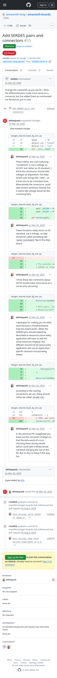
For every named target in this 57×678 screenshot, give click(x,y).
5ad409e (51, 514)
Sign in (43, 5)
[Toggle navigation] (4, 5)
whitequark (15, 120)
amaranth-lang (15, 14)
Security (26, 660)
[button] (50, 61)
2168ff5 (51, 539)
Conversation (14, 70)
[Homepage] (28, 4)
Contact (23, 662)
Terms (9, 660)
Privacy (18, 660)
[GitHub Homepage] (19, 670)
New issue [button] (9, 46)
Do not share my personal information (28, 665)
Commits (34, 70)
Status (35, 660)
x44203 (6, 58)
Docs (16, 662)
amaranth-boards (39, 14)
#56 (22, 480)
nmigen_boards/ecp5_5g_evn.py (26, 136)
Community (45, 660)
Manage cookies (36, 662)
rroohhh (13, 501)
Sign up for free (15, 557)
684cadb (51, 109)
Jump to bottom (24, 46)
